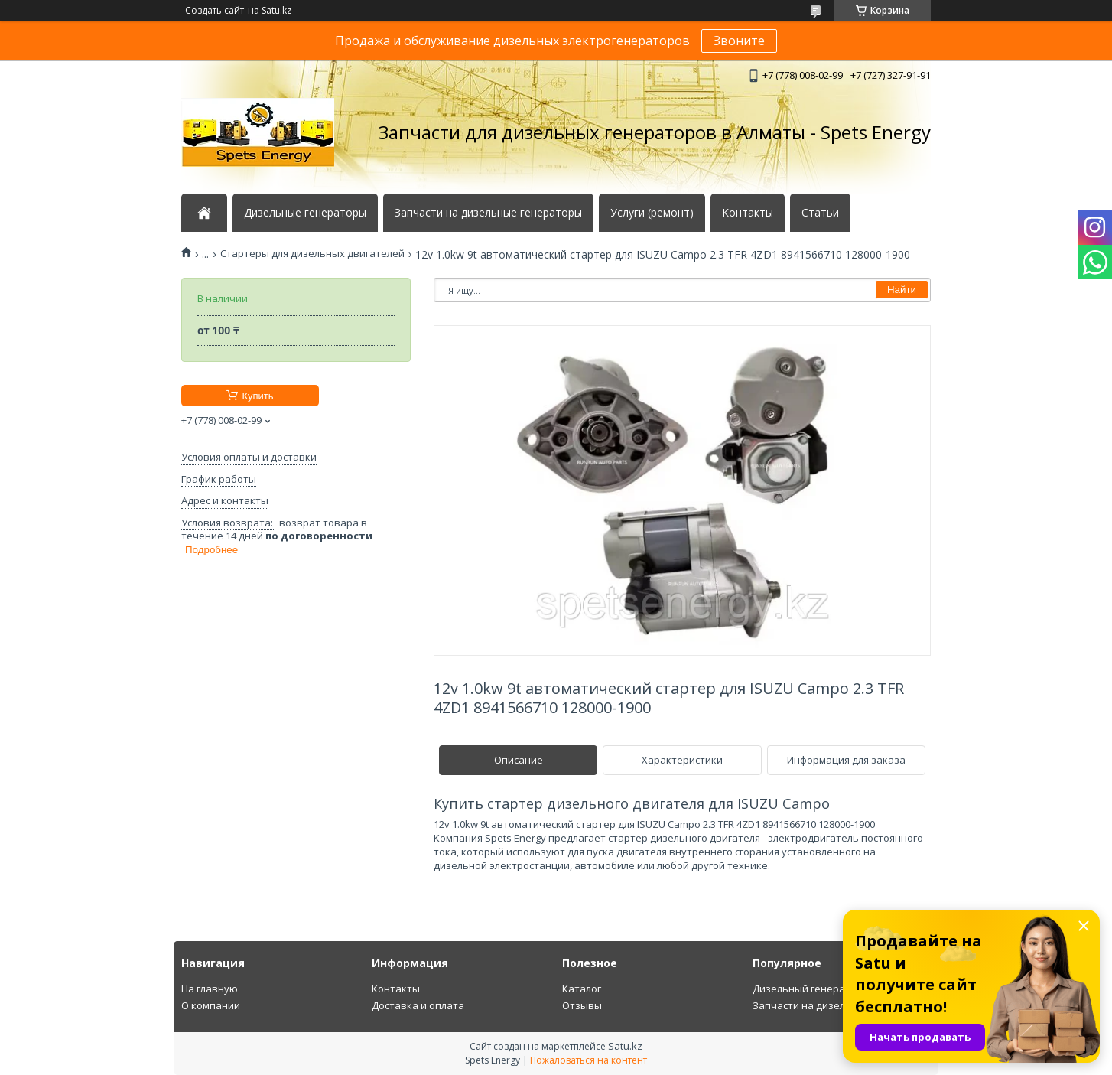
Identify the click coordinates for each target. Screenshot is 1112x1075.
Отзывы (582, 1005)
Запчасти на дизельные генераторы (488, 213)
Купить (257, 396)
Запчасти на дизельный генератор (839, 1005)
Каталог (581, 988)
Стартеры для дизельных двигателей (312, 253)
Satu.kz (625, 1046)
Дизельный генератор (808, 988)
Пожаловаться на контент (588, 1060)
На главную (209, 988)
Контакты (747, 213)
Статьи (820, 213)
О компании (210, 1005)
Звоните (739, 40)
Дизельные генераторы (305, 213)
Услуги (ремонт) (652, 213)
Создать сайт (214, 10)
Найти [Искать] (901, 289)
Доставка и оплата (418, 1005)
